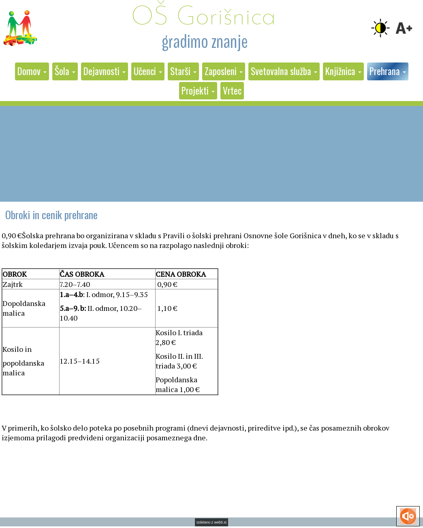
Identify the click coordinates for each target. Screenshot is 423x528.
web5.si (220, 522)
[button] (32, 71)
